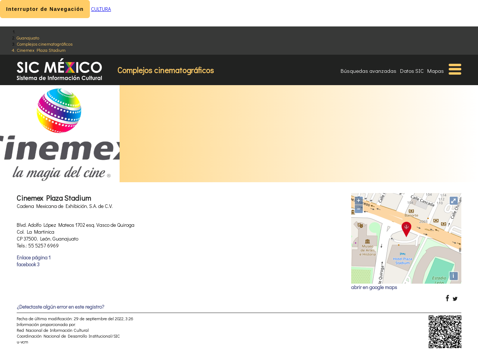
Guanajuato (28, 37)
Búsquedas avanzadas (368, 70)
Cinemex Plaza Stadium (41, 50)
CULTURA (101, 8)
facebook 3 (28, 264)
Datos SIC (412, 70)
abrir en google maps (374, 287)
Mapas (435, 70)
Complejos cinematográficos (44, 44)
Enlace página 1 (33, 257)
